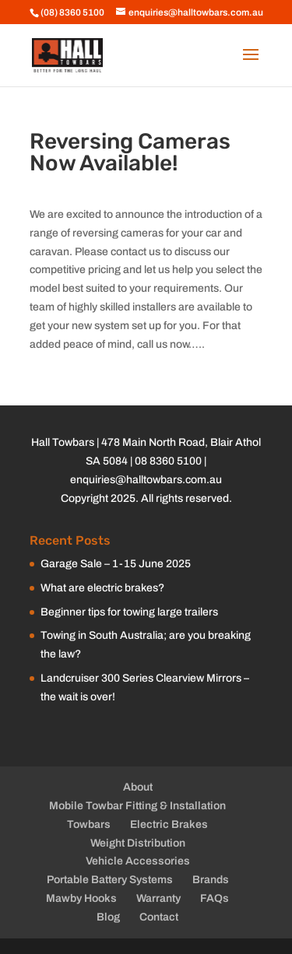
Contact (158, 917)
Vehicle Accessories (138, 861)
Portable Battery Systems (110, 880)
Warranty (158, 898)
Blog (108, 917)
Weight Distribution (137, 843)
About (138, 787)
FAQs (214, 898)
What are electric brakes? (102, 588)
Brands (210, 880)
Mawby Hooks (81, 898)
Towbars (89, 824)
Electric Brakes (169, 824)
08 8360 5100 (168, 461)
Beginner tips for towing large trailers (129, 612)
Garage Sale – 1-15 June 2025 (115, 564)
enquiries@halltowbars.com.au (146, 480)
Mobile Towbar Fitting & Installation (137, 806)
